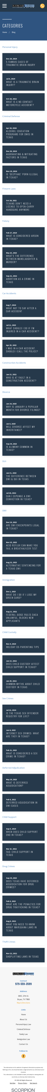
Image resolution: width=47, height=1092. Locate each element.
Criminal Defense (23, 1029)
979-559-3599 (23, 984)
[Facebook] (23, 1056)
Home (23, 1014)
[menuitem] (12, 1083)
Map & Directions (23, 1003)
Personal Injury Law (23, 1024)
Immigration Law (23, 1039)
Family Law (23, 1034)
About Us (23, 1019)
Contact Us (23, 1044)
